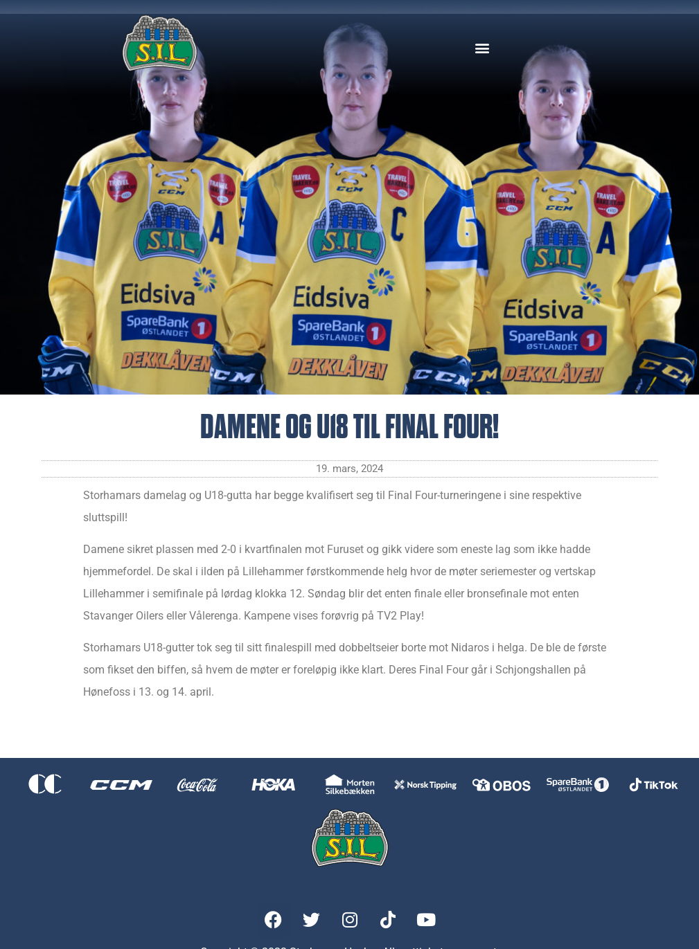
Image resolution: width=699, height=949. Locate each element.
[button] (481, 47)
